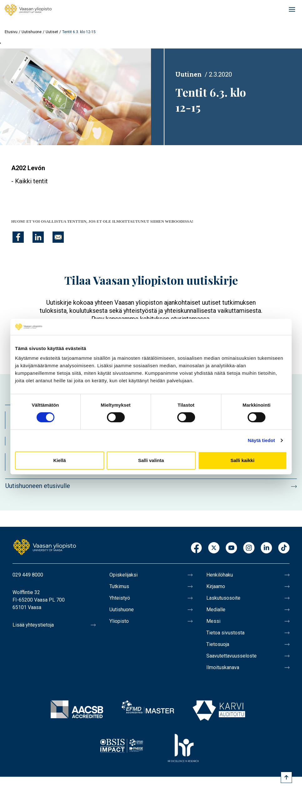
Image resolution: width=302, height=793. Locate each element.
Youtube (231, 548)
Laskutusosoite (223, 598)
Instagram (248, 548)
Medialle (215, 610)
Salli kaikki (242, 460)
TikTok (283, 548)
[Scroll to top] (286, 777)
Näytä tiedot (261, 440)
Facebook (196, 548)
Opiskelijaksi (123, 575)
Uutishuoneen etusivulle (37, 486)
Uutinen (188, 74)
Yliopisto (119, 621)
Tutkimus (119, 586)
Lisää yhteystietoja (33, 625)
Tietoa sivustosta (225, 633)
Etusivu (11, 32)
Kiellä (59, 460)
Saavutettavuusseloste (231, 656)
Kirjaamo (215, 586)
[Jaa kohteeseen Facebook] (18, 237)
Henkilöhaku (219, 575)
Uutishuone (32, 32)
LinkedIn (266, 548)
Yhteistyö (119, 598)
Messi (213, 621)
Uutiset (52, 32)
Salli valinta (151, 460)
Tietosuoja (217, 644)
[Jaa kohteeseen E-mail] (58, 237)
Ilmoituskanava (222, 667)
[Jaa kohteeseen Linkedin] (38, 237)
